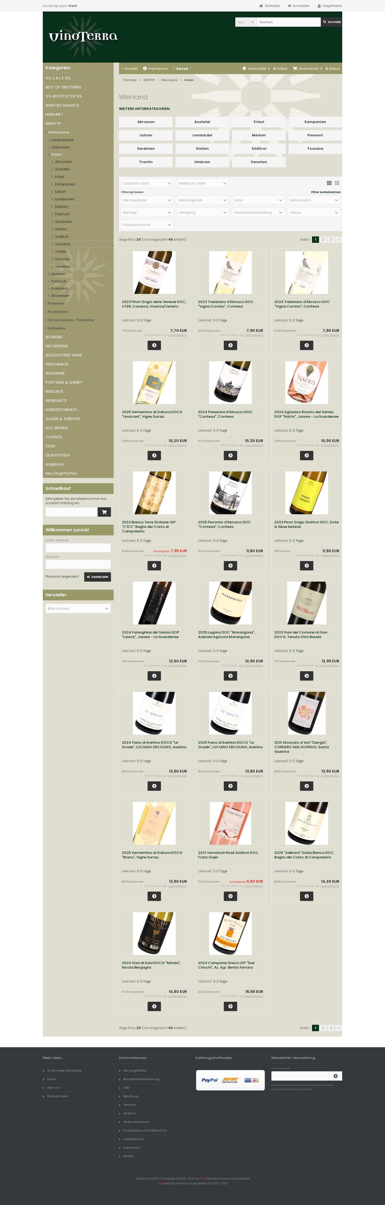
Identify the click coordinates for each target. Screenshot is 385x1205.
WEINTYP (53, 123)
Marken (61, 206)
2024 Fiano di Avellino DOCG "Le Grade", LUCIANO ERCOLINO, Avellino (154, 745)
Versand (127, 1105)
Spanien (58, 274)
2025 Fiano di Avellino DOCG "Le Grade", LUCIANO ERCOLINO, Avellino (230, 745)
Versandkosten (177, 335)
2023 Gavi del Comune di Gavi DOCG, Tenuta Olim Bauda (300, 634)
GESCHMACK (56, 364)
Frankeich (59, 288)
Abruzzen (63, 161)
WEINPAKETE (56, 400)
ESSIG (50, 446)
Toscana (62, 244)
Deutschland (62, 140)
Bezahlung (128, 1096)
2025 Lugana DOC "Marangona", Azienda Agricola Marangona (226, 634)
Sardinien (63, 221)
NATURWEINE (56, 346)
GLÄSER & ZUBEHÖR (62, 418)
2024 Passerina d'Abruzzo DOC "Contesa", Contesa (225, 414)
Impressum (155, 68)
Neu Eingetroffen (61, 473)
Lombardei (64, 199)
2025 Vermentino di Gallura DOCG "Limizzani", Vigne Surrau (152, 414)
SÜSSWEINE (55, 373)
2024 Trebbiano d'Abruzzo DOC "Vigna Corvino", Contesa (302, 304)
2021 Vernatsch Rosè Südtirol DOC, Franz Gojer (228, 855)
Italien (56, 154)
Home (49, 1079)
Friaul (59, 176)
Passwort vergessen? (62, 576)
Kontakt (130, 68)
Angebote (54, 464)
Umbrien (62, 259)
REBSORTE (54, 391)
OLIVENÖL (54, 437)
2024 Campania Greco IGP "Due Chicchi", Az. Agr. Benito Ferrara (226, 965)
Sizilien (61, 229)
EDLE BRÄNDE (56, 428)
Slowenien (60, 295)
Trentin (61, 251)
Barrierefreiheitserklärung (139, 1079)
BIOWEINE (53, 337)
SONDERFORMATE (61, 409)
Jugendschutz (131, 1139)
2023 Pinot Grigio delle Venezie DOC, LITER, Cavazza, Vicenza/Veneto (154, 304)
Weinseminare (55, 1096)
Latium (60, 191)
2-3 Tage (144, 320)
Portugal (58, 281)
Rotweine (56, 303)
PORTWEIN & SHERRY (63, 382)
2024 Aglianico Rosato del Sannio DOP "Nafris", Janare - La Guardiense (306, 414)
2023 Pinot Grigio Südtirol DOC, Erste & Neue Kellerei (306, 524)
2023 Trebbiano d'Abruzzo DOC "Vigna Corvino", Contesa (225, 304)
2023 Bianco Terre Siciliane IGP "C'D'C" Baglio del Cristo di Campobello (149, 527)
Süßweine (57, 328)
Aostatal (62, 169)
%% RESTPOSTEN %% (63, 96)
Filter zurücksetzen (326, 192)
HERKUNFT (54, 114)
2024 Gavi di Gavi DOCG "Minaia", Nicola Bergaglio (151, 965)
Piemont (62, 214)
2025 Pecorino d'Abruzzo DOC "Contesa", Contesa (224, 524)
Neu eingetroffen (133, 1070)
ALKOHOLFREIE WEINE (63, 355)
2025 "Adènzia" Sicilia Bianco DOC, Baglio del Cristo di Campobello (304, 855)
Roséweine (58, 311)
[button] (246, 22)
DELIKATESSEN (57, 455)
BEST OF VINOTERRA (63, 87)
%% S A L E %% (58, 78)
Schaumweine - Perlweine (71, 320)
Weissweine (58, 132)
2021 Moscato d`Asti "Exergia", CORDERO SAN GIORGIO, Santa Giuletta (301, 747)
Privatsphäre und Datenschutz (143, 1130)
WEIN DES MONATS (62, 105)
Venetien (63, 266)
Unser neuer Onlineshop (62, 1070)
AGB (124, 1087)
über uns (51, 1087)
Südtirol (61, 236)
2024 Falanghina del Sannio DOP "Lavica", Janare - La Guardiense (150, 634)
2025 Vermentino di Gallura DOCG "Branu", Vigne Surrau (152, 855)
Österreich (60, 147)
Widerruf (127, 1113)
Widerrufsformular (134, 1122)
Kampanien (65, 184)
